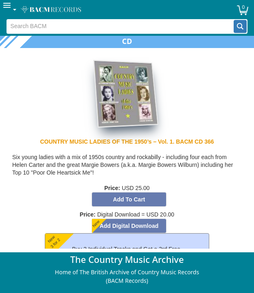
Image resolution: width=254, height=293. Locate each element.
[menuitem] (10, 9)
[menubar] (127, 9)
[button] (240, 26)
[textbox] (120, 26)
